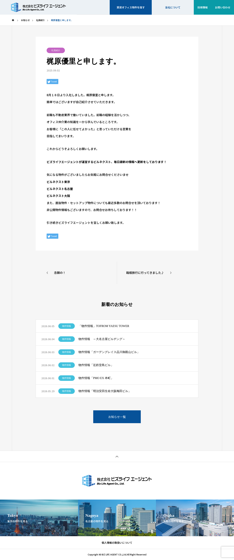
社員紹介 (55, 50)
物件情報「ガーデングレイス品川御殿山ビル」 (109, 352)
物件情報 (66, 326)
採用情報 (202, 7)
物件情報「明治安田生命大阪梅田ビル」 (104, 391)
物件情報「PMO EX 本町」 (96, 378)
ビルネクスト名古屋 (60, 188)
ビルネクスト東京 (58, 182)
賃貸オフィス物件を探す (131, 7)
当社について (172, 7)
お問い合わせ (222, 7)
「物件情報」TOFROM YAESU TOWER (103, 326)
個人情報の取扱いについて (117, 542)
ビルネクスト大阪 (58, 195)
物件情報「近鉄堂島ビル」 (96, 365)
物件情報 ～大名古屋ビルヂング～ (101, 339)
